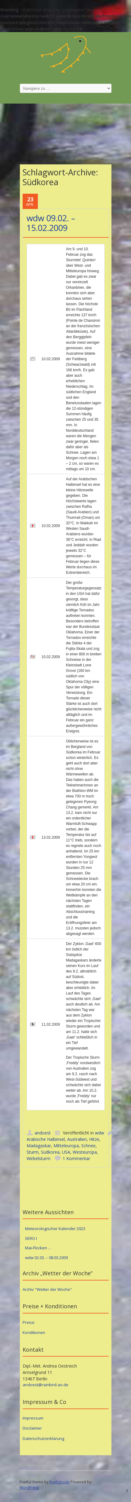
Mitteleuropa (66, 1145)
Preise (29, 1322)
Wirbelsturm (38, 1158)
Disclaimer (32, 1428)
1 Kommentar (76, 1158)
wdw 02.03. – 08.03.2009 (46, 1257)
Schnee (88, 1145)
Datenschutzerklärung (43, 1438)
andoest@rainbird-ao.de (45, 1384)
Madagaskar (39, 1145)
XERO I (31, 1238)
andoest (43, 1133)
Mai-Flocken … (38, 1248)
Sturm (32, 1152)
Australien (77, 1139)
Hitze (94, 1139)
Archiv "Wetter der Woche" (47, 1289)
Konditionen (34, 1332)
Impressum (33, 1418)
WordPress (29, 1487)
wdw (99, 1133)
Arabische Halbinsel (46, 1139)
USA (66, 1152)
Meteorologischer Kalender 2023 (55, 1228)
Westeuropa (85, 1152)
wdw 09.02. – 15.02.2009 (51, 222)
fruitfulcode (59, 1482)
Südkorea (50, 1152)
